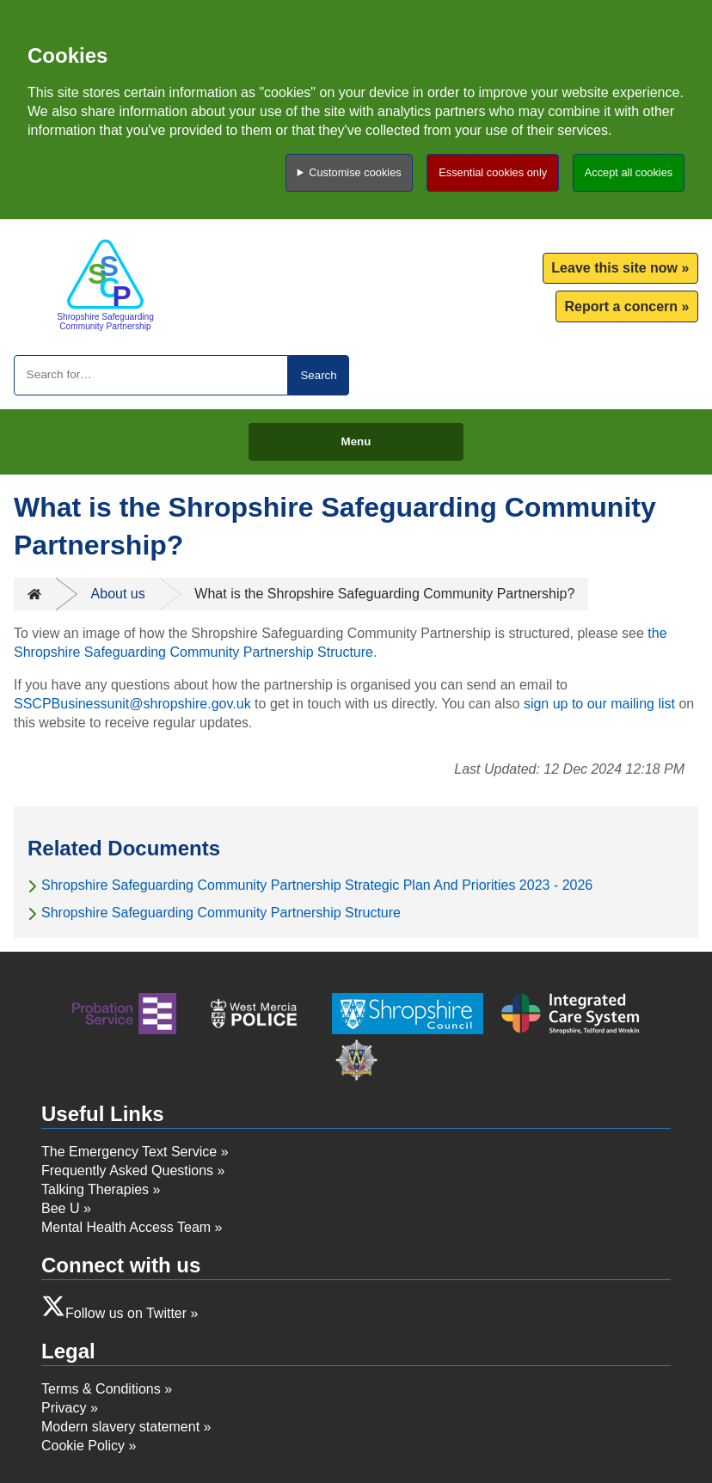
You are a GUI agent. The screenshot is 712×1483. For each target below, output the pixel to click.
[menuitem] (620, 269)
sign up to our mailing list (599, 703)
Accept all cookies (628, 172)
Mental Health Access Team (126, 1227)
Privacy (63, 1407)
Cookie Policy (83, 1445)
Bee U (60, 1208)
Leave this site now (614, 267)
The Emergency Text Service (129, 1151)
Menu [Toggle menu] (356, 441)
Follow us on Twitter (126, 1313)
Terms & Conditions (101, 1389)
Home (34, 594)
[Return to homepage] (105, 284)
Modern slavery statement (120, 1426)
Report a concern (621, 306)
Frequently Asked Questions (127, 1170)
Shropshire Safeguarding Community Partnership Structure (221, 912)
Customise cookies (355, 172)
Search (318, 375)
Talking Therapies (95, 1189)
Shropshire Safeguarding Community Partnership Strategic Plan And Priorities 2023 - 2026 (316, 885)
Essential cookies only (493, 172)
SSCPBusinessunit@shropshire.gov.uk (132, 703)
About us (118, 593)
